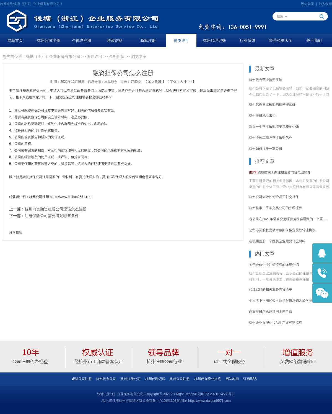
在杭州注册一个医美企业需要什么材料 (277, 241)
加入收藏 (325, 4)
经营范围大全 (280, 40)
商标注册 (148, 40)
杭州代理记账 (214, 40)
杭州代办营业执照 (207, 379)
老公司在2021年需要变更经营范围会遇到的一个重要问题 (289, 219)
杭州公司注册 (48, 40)
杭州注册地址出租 (262, 115)
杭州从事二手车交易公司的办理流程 (275, 208)
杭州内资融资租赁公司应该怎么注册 (56, 209)
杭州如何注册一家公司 (265, 149)
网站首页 (15, 40)
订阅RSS (250, 379)
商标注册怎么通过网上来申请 (270, 311)
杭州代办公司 (106, 379)
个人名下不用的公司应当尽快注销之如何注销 (282, 300)
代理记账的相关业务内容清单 (270, 289)
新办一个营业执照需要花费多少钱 (274, 126)
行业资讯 (247, 40)
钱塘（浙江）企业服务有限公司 (53, 56)
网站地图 (232, 379)
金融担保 (116, 56)
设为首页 (307, 4)
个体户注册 (81, 40)
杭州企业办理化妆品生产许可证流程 (275, 323)
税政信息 (115, 40)
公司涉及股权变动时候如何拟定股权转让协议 (282, 230)
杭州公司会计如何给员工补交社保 (274, 197)
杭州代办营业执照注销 (265, 80)
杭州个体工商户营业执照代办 (270, 138)
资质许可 (181, 40)
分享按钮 (15, 232)
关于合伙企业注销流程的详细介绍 (274, 265)
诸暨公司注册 (82, 379)
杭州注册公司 (131, 379)
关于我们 (314, 40)
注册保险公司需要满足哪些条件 (52, 216)
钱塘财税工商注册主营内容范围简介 (280, 172)
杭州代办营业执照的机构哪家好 (272, 104)
